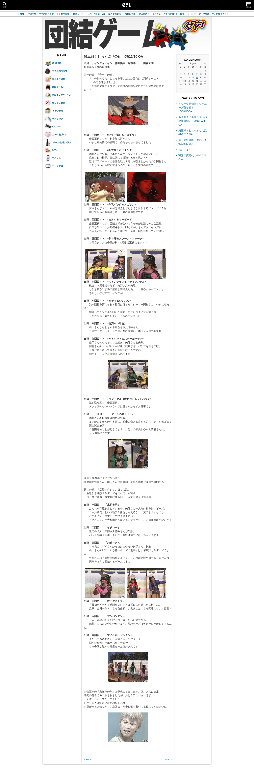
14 (197, 77)
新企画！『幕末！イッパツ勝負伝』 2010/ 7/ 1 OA (192, 121)
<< (180, 63)
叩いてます (184, 149)
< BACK (87, 760)
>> (205, 63)
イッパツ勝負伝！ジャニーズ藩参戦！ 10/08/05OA (192, 107)
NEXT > (168, 760)
